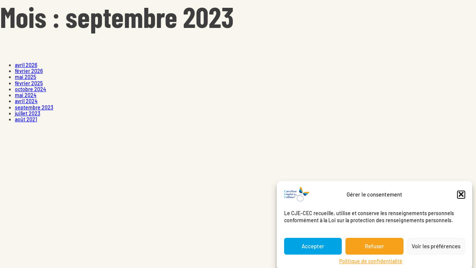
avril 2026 (26, 65)
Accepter (313, 248)
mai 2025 (25, 77)
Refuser (374, 248)
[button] (461, 196)
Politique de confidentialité (370, 263)
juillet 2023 (27, 113)
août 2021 (26, 119)
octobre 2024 (30, 89)
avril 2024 (26, 101)
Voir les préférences (436, 248)
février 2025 (29, 83)
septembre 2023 (34, 107)
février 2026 (29, 71)
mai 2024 (25, 95)
